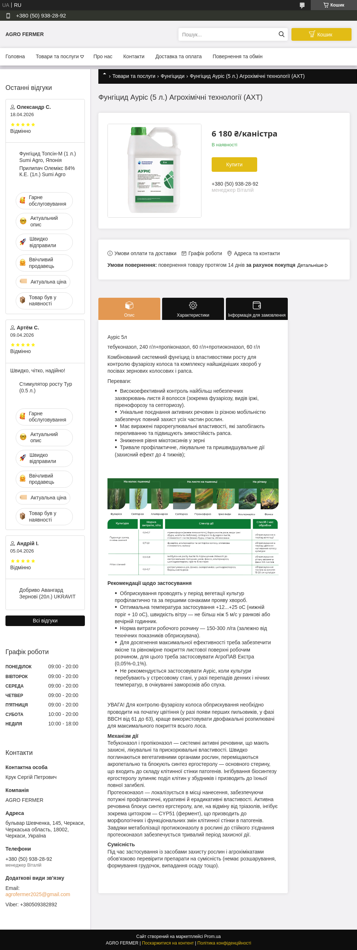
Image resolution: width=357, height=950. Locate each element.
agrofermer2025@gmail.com (37, 894)
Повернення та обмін (238, 56)
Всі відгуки (45, 621)
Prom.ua (212, 936)
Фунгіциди (172, 76)
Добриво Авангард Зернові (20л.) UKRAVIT (47, 593)
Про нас (102, 56)
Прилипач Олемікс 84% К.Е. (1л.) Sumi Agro (47, 171)
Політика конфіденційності (224, 943)
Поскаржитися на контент (168, 943)
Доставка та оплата (179, 56)
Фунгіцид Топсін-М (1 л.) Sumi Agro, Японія (47, 157)
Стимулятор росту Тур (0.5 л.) (45, 387)
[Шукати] (281, 34)
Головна (15, 56)
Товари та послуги (57, 56)
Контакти (133, 56)
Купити (234, 164)
